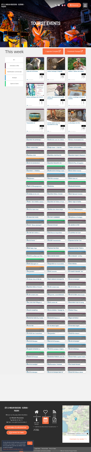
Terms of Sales (52, 448)
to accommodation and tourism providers (41, 450)
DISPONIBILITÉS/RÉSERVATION (16, 427)
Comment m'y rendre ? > (78, 439)
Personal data (45, 448)
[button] (35, 70)
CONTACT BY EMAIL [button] (16, 432)
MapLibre (84, 433)
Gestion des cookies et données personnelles (13, 449)
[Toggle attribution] (87, 434)
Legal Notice (37, 448)
